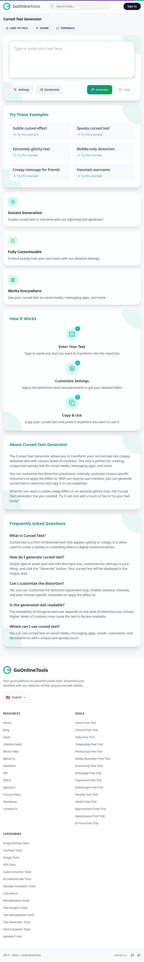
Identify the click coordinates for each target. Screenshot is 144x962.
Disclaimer (10, 802)
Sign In (132, 6)
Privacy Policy (12, 794)
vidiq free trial (85, 737)
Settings (21, 89)
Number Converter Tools (19, 886)
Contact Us (10, 809)
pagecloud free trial (88, 780)
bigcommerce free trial (90, 809)
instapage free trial (88, 773)
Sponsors (9, 787)
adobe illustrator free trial (92, 759)
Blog (6, 730)
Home (7, 723)
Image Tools (11, 857)
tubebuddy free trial (89, 744)
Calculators (10, 893)
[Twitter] (139, 955)
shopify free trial (86, 794)
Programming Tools (16, 843)
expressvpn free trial (89, 787)
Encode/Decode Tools (17, 879)
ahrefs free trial (85, 802)
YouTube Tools (12, 850)
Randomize (50, 89)
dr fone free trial (86, 823)
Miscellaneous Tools (16, 900)
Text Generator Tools (16, 922)
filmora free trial (86, 730)
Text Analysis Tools (15, 908)
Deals (6, 737)
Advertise (9, 766)
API (5, 773)
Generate (99, 89)
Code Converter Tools (17, 872)
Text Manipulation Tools (18, 915)
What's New (11, 751)
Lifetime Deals (12, 744)
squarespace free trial (90, 816)
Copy (124, 89)
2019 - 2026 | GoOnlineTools (22, 955)
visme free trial (85, 723)
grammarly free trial (89, 766)
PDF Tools (9, 865)
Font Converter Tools (16, 929)
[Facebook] (132, 955)
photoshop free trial (88, 751)
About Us (9, 759)
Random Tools (12, 936)
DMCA (7, 780)
